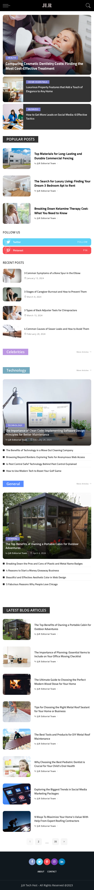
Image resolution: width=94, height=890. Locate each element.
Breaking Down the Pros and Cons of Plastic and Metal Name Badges (44, 563)
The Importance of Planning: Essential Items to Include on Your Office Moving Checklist (62, 654)
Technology (16, 370)
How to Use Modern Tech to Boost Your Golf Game (33, 470)
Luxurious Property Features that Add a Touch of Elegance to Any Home (57, 89)
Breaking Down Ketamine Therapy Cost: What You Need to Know (59, 210)
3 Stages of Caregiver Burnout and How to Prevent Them (55, 291)
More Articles (84, 351)
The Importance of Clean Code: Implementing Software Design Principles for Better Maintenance (45, 432)
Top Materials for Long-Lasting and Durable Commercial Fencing (60, 155)
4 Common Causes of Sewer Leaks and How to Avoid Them (56, 328)
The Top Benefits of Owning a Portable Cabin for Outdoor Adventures (42, 546)
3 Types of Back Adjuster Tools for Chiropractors (50, 310)
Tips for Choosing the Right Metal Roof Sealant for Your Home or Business (59, 709)
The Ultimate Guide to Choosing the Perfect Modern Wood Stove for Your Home (62, 681)
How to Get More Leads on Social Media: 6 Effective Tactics (53, 116)
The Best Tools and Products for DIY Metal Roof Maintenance (61, 736)
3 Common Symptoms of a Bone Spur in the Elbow (52, 273)
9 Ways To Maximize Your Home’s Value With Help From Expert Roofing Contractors (62, 818)
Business (33, 109)
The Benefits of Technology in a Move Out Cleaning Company (39, 450)
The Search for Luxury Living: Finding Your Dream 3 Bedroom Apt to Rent (61, 183)
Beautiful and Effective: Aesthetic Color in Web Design (36, 577)
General (13, 483)
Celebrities (16, 351)
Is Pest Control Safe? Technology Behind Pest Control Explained (41, 463)
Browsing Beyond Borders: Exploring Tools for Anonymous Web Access (45, 457)
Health (12, 58)
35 (55, 841)
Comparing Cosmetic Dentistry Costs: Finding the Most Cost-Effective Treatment (44, 66)
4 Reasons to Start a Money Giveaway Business (32, 570)
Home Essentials (37, 82)
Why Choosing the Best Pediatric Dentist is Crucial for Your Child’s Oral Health (62, 764)
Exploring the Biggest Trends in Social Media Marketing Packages (62, 791)
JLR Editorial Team (46, 163)
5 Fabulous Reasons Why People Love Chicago (32, 584)
